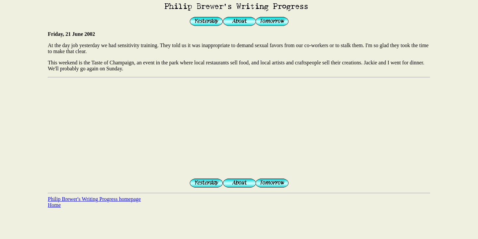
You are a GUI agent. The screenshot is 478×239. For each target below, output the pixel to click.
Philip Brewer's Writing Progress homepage (94, 199)
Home (54, 205)
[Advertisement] (239, 126)
